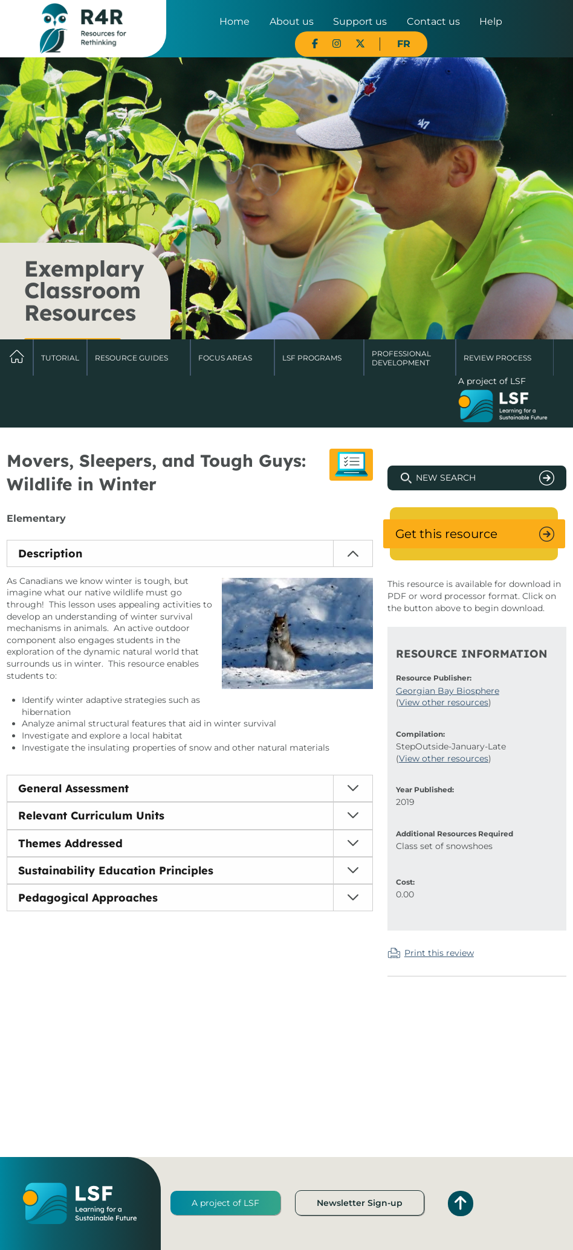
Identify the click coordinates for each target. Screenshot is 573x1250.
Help (490, 21)
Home (234, 21)
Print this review (439, 952)
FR (403, 44)
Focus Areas (225, 357)
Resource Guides (131, 357)
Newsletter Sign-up (360, 1202)
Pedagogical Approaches (88, 898)
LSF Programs (312, 357)
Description (50, 553)
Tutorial (60, 357)
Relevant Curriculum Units (91, 815)
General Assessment (73, 788)
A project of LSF (225, 1202)
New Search (446, 477)
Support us (360, 21)
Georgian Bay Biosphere (447, 690)
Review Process (497, 357)
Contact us (433, 21)
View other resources (443, 702)
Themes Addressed (70, 843)
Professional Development (401, 358)
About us (292, 21)
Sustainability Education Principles (115, 870)
